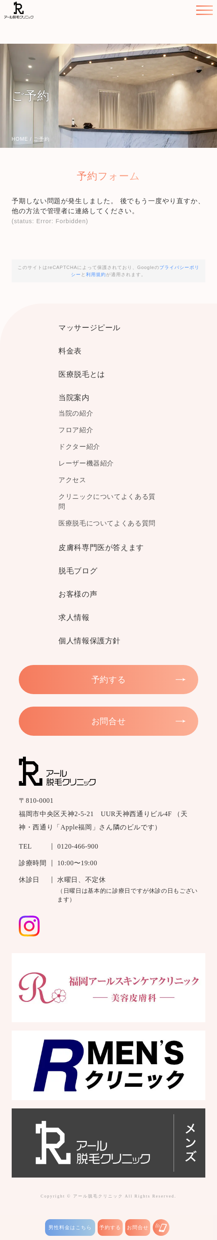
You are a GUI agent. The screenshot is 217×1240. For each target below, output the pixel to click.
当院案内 (74, 397)
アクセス (72, 479)
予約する (110, 1227)
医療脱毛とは (81, 374)
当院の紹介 (75, 413)
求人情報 (74, 617)
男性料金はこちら (70, 1227)
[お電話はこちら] (161, 1227)
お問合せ (138, 1227)
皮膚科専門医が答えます (101, 547)
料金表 (70, 351)
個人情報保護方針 (89, 641)
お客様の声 (77, 594)
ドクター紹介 (79, 446)
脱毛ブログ (77, 571)
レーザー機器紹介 (86, 463)
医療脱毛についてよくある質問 (107, 523)
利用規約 (96, 274)
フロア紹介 (75, 429)
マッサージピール (89, 328)
